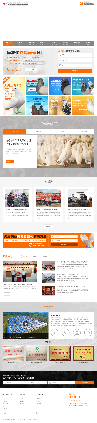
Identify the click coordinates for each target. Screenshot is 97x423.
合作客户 (65, 43)
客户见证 (48, 181)
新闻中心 (7, 256)
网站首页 (8, 43)
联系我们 (88, 43)
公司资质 (5, 408)
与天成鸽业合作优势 (48, 123)
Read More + (8, 218)
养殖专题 (36, 419)
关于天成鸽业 (7, 394)
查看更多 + (48, 226)
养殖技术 (54, 43)
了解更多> (9, 161)
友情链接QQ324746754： (10, 419)
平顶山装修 (29, 419)
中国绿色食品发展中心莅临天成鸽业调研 (68, 274)
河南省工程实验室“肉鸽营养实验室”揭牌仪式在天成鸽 (17, 284)
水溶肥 (19, 419)
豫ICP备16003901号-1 (29, 413)
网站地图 (39, 403)
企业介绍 (19, 43)
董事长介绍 (77, 43)
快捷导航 (40, 394)
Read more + (7, 294)
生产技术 (37, 131)
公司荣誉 (5, 406)
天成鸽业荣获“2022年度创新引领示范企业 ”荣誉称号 (71, 286)
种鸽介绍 (31, 43)
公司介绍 (5, 399)
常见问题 (45, 256)
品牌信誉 (60, 131)
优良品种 (14, 131)
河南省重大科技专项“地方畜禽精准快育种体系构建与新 (72, 262)
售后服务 (83, 131)
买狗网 (23, 419)
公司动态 (43, 43)
